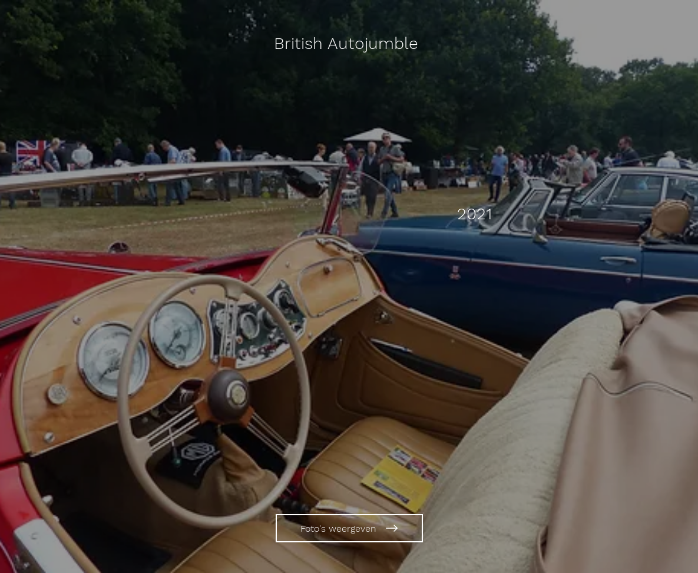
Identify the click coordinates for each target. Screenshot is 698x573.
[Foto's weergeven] (349, 528)
